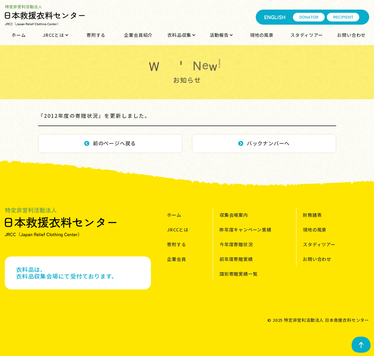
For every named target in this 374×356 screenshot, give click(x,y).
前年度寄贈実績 (236, 259)
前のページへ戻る (110, 143)
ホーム (19, 35)
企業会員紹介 (138, 35)
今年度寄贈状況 (236, 244)
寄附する (96, 35)
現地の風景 (262, 35)
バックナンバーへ (264, 143)
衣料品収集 (181, 35)
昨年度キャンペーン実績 (245, 229)
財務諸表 (312, 215)
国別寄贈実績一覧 (238, 274)
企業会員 (176, 259)
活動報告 (221, 35)
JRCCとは (55, 35)
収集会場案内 (234, 215)
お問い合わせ (351, 35)
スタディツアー (306, 35)
